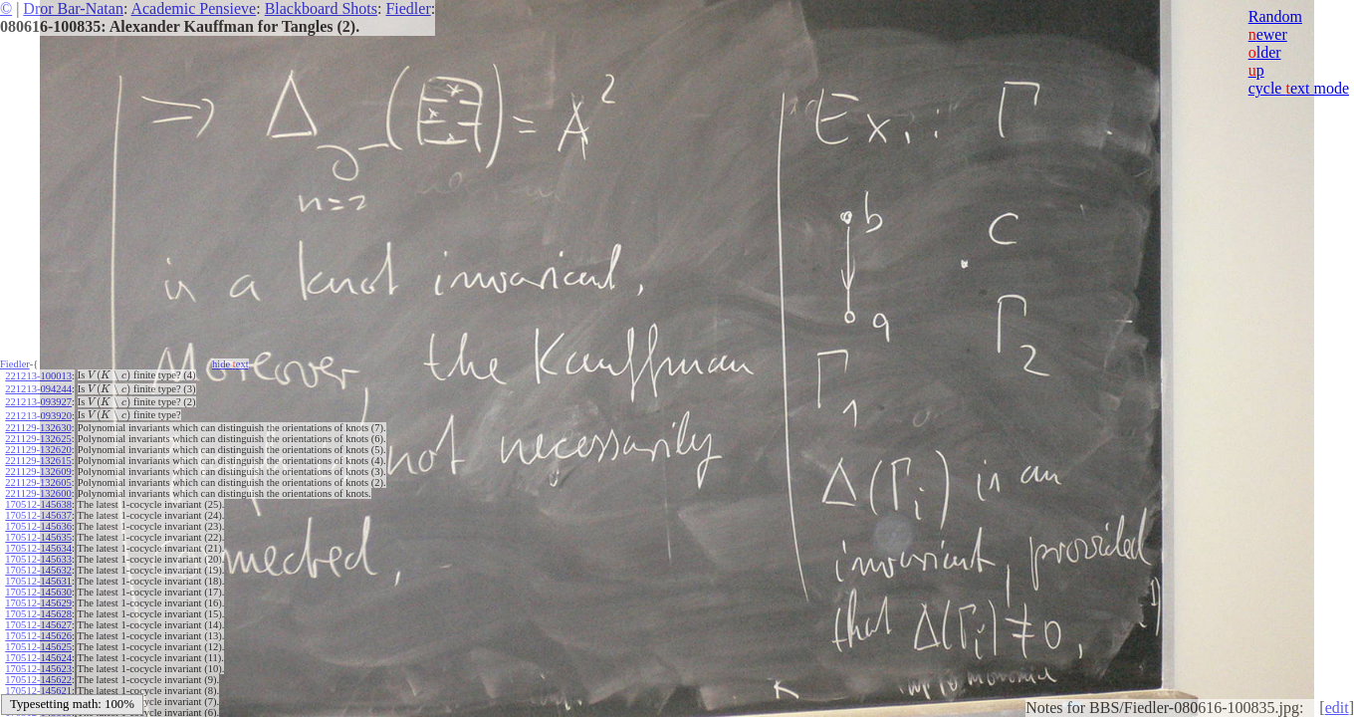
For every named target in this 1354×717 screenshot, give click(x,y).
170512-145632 (38, 570)
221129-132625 (38, 438)
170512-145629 (38, 603)
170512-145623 (38, 668)
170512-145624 (38, 657)
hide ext (230, 363)
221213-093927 (38, 401)
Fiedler (407, 8)
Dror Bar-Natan (73, 8)
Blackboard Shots (321, 8)
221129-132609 (38, 471)
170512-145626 (38, 635)
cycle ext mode (1298, 88)
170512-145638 (38, 504)
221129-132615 (38, 460)
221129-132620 (38, 449)
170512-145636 (38, 526)
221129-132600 (38, 493)
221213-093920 (38, 415)
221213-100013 (38, 375)
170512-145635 (38, 537)
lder (1264, 52)
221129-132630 (38, 427)
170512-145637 (38, 515)
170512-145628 (38, 613)
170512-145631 (38, 581)
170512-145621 (38, 690)
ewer (1267, 34)
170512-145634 (38, 548)
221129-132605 (38, 482)
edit (1337, 707)
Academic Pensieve (193, 8)
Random (1275, 16)
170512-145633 (38, 559)
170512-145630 (38, 592)
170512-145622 (38, 679)
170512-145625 (38, 646)
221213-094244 (38, 388)
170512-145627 (38, 624)
